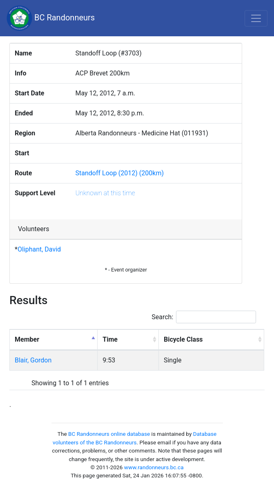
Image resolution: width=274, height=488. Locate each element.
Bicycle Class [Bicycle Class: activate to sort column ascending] (183, 339)
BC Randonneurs (51, 18)
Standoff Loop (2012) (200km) (120, 173)
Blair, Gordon (33, 360)
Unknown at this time (105, 193)
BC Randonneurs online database (109, 434)
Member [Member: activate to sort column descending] (27, 339)
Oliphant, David (39, 249)
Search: (203, 317)
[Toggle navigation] (256, 18)
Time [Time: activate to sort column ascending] (110, 339)
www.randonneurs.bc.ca (154, 467)
